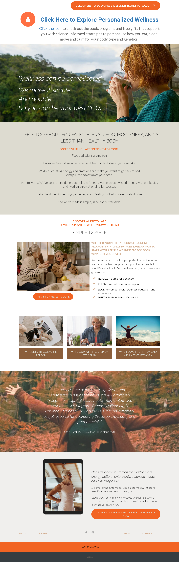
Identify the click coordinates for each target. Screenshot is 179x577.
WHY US (22, 533)
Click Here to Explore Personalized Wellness (99, 19)
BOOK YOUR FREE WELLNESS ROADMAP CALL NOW (126, 514)
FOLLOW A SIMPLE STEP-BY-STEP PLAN (89, 353)
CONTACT (147, 533)
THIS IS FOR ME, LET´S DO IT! (53, 296)
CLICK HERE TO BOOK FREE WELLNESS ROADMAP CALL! (115, 5)
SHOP (127, 533)
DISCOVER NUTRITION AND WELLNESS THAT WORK (138, 353)
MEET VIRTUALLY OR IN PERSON (41, 353)
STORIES (43, 533)
